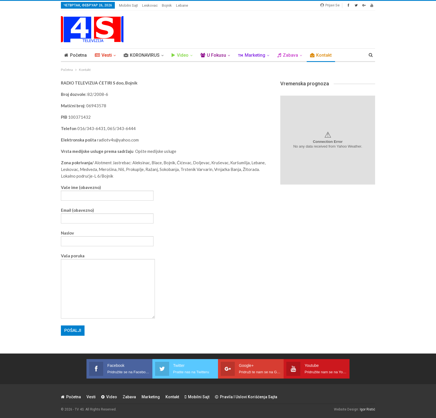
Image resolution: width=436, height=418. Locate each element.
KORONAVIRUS (142, 55)
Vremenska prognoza (304, 83)
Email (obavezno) (107, 214)
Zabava (287, 55)
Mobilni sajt (128, 5)
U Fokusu (213, 55)
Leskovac (150, 5)
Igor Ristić (367, 409)
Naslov (107, 237)
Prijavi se (330, 5)
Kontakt (321, 55)
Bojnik (167, 5)
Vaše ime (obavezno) (107, 191)
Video (180, 55)
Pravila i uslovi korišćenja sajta (246, 397)
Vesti (103, 55)
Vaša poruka (108, 286)
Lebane (182, 5)
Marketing (251, 55)
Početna (75, 55)
